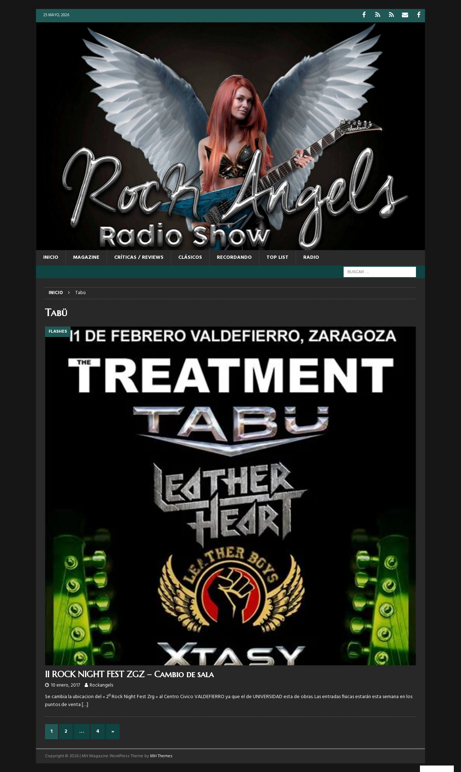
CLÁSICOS (190, 257)
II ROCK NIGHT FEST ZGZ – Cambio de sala (129, 673)
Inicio (50, 257)
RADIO (311, 257)
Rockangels (101, 685)
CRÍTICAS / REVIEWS (139, 257)
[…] (85, 704)
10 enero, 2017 (65, 685)
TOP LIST (277, 257)
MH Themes (161, 755)
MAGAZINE (86, 257)
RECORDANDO (234, 257)
